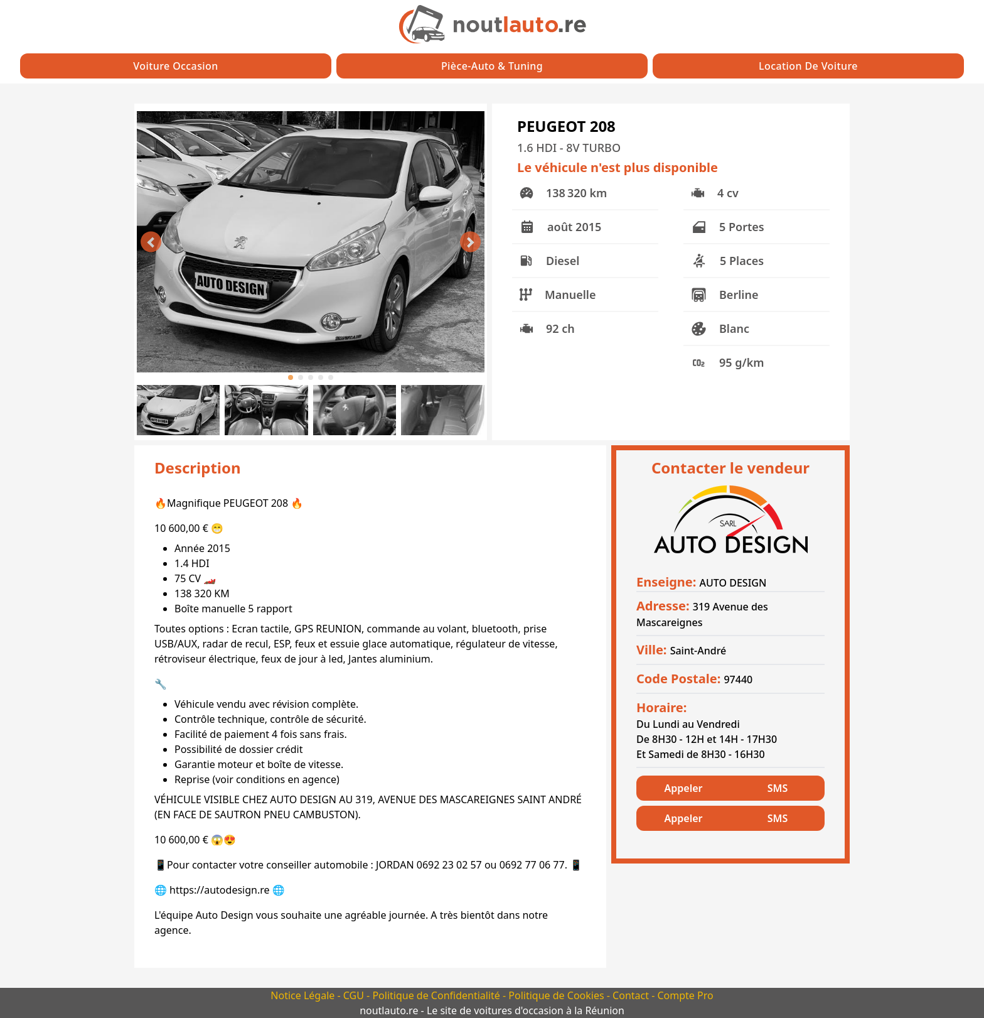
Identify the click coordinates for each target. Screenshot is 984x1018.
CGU (354, 995)
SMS (777, 788)
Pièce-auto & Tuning (492, 66)
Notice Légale (303, 995)
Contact (631, 995)
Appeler (684, 788)
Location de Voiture (808, 66)
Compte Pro (685, 995)
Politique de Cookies (557, 995)
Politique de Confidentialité (437, 995)
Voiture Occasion (175, 66)
